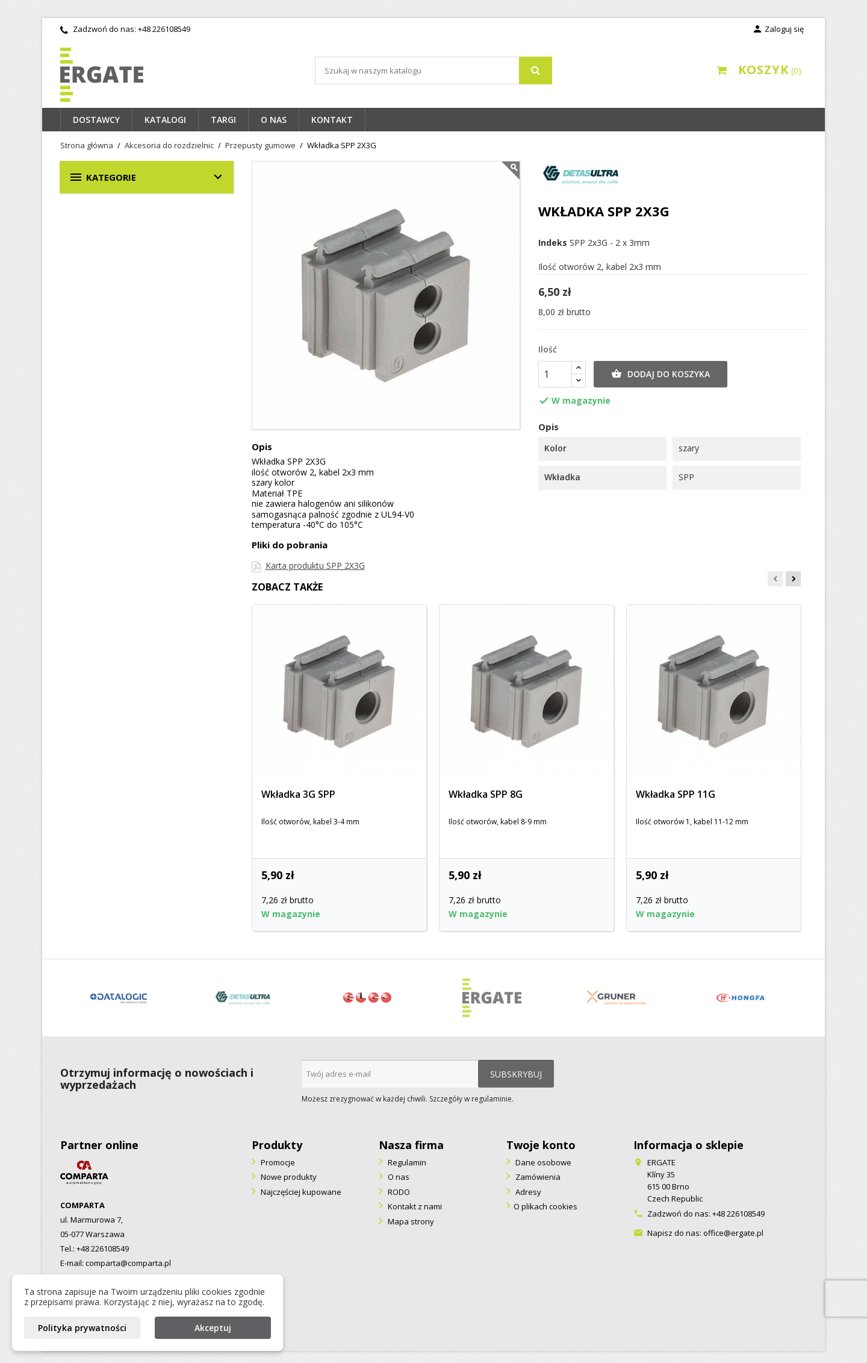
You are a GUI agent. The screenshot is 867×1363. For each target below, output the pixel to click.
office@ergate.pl (733, 1232)
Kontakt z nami (414, 1206)
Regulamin (406, 1162)
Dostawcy (96, 119)
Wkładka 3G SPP (298, 794)
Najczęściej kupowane (300, 1191)
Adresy (527, 1191)
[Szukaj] (433, 70)
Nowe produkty (288, 1176)
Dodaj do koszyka (660, 374)
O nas (274, 119)
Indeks (552, 242)
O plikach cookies (545, 1206)
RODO (398, 1191)
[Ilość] (555, 374)
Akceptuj (212, 1327)
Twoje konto (541, 1145)
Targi (223, 119)
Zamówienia (537, 1176)
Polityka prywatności (82, 1327)
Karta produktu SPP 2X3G (315, 565)
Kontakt (332, 119)
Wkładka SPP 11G (675, 794)
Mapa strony (410, 1221)
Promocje (277, 1162)
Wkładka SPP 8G (486, 794)
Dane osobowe (542, 1162)
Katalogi (165, 119)
